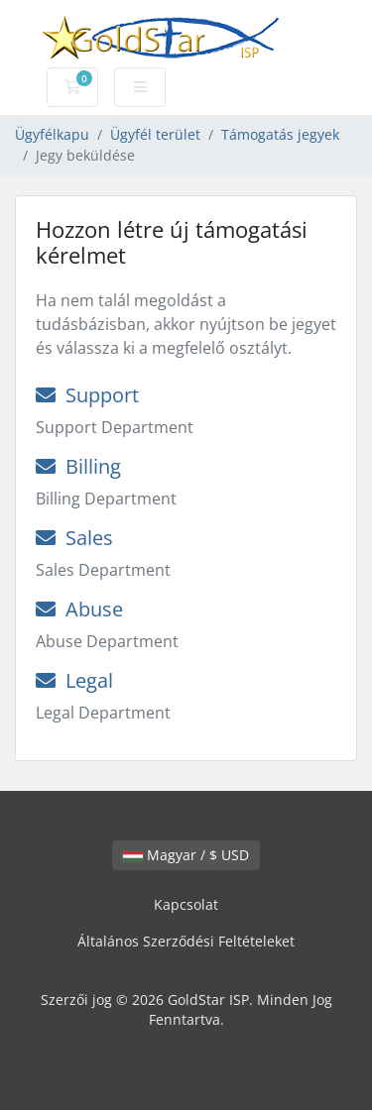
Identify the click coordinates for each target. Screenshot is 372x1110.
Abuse (79, 609)
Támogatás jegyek (280, 134)
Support (87, 395)
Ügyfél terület (155, 134)
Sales (74, 537)
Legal (74, 680)
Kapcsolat (186, 904)
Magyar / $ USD (186, 854)
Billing (78, 466)
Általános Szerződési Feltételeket (186, 941)
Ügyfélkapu (52, 134)
